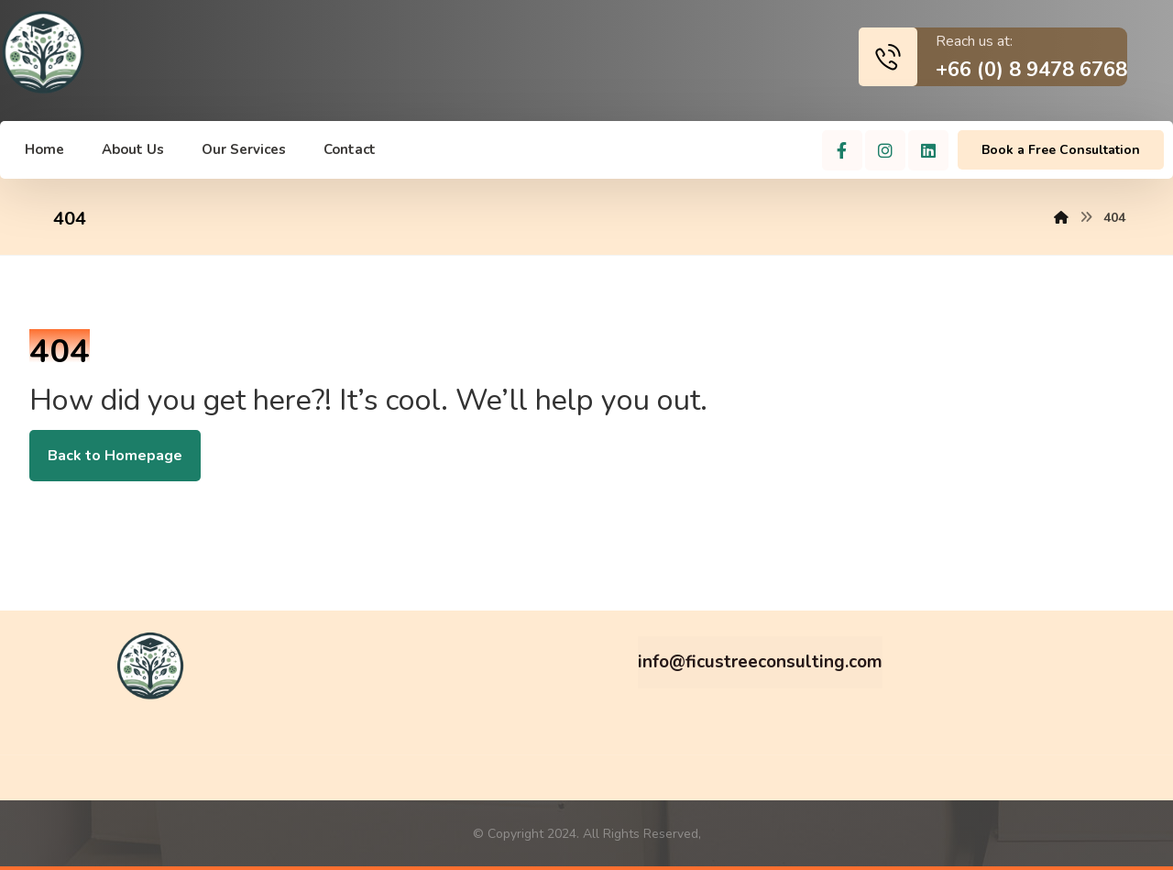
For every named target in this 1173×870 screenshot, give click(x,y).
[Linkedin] (928, 150)
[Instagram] (885, 150)
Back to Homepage (115, 456)
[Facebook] (842, 150)
